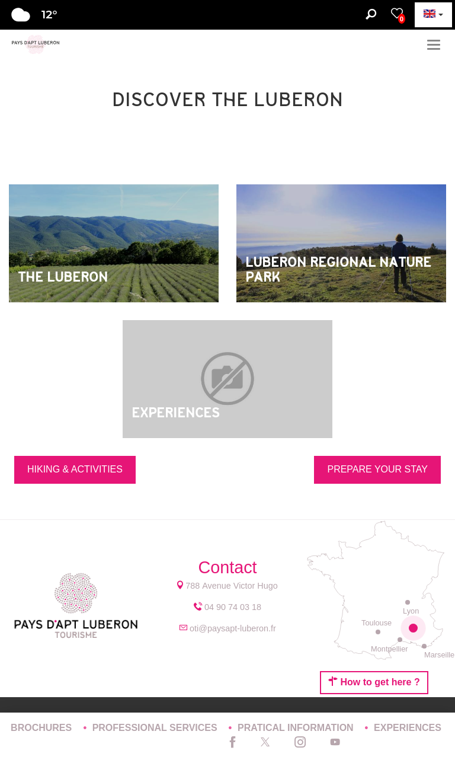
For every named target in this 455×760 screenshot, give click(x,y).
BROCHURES (43, 728)
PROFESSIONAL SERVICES (156, 728)
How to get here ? (374, 681)
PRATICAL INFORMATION (297, 728)
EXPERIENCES (407, 728)
